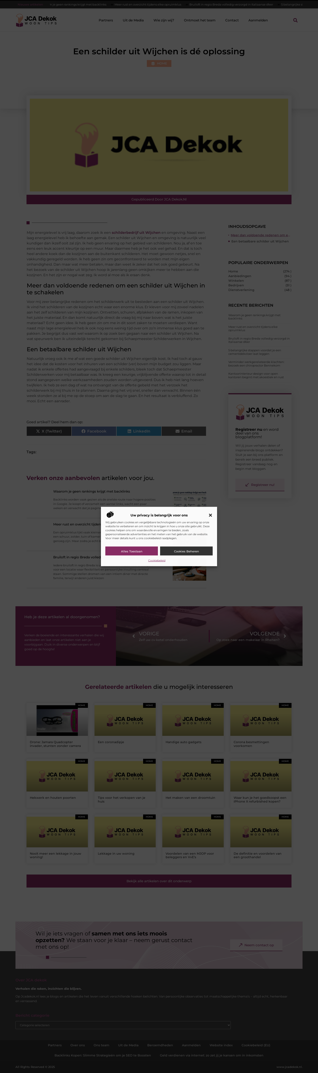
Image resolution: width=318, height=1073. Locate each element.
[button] (210, 515)
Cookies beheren (186, 551)
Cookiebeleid (156, 560)
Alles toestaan (131, 551)
